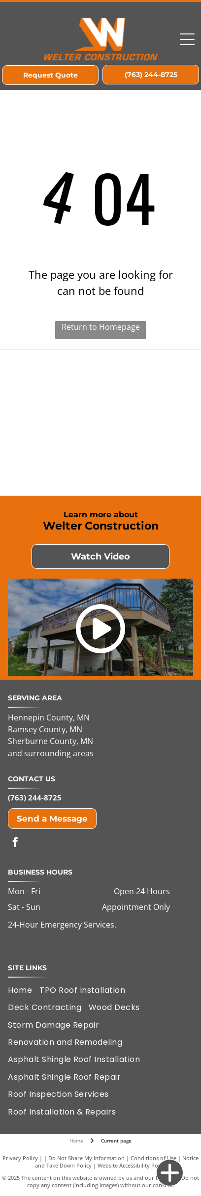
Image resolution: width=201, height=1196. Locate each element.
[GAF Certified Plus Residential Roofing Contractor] (145, 457)
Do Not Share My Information (86, 1158)
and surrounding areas (51, 753)
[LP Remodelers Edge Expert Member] (55, 457)
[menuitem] (23, 990)
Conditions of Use (153, 1158)
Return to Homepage (101, 326)
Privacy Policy (20, 1158)
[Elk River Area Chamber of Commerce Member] (145, 388)
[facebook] (15, 843)
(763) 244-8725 (35, 797)
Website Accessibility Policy (132, 1165)
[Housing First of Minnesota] (55, 388)
